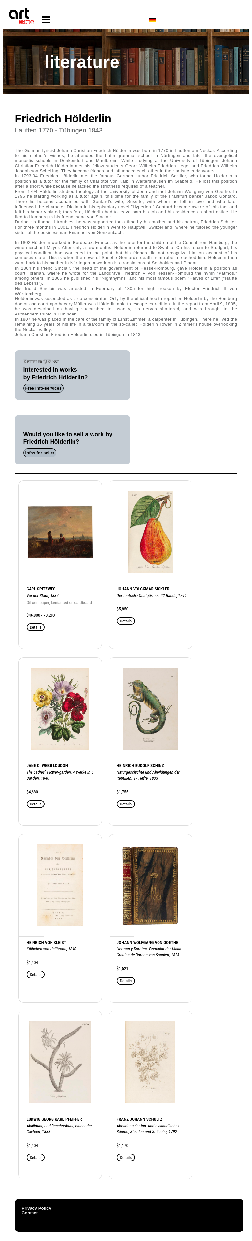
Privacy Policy (36, 1208)
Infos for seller (40, 452)
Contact (30, 1212)
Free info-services (43, 388)
